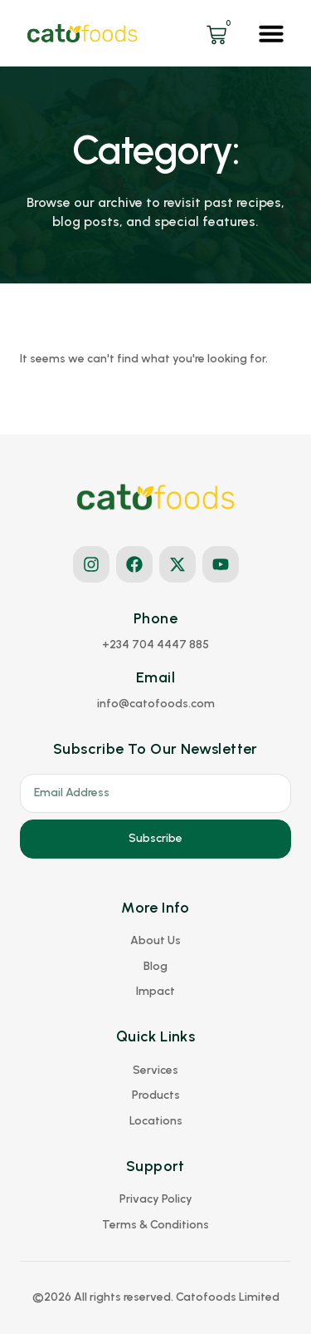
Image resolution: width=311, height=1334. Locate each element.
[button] (271, 33)
